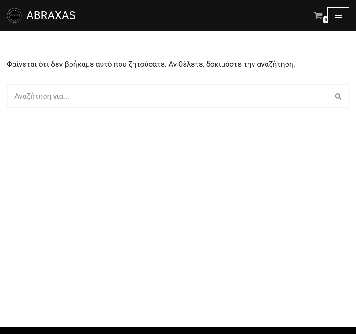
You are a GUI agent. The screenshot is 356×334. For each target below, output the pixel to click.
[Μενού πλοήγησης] (338, 15)
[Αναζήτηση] (167, 96)
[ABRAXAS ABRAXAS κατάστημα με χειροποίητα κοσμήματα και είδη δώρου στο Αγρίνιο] (41, 15)
